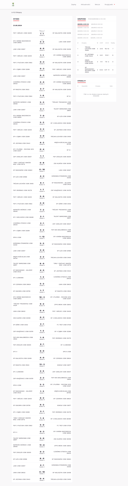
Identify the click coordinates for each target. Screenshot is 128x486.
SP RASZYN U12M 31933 (21, 89)
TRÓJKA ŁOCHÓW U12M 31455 (61, 136)
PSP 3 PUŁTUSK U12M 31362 (22, 62)
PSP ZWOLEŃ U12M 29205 (62, 156)
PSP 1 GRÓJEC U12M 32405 (22, 33)
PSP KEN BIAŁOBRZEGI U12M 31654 (61, 230)
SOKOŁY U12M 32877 (64, 365)
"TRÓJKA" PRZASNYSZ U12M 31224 (61, 103)
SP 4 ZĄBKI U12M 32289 (21, 69)
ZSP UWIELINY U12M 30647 (22, 156)
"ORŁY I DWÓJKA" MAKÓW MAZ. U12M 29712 (22, 163)
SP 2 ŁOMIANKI (18, 277)
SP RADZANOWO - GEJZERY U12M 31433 (61, 183)
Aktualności (85, 4)
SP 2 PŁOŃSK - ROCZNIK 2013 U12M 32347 (23, 150)
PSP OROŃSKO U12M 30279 (22, 190)
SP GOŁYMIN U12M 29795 (21, 291)
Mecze (97, 4)
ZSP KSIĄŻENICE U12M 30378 (61, 190)
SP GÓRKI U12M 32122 (63, 204)
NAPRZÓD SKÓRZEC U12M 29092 (62, 76)
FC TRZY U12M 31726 (64, 325)
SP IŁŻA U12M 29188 (64, 116)
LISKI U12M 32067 (65, 42)
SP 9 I (69, 96)
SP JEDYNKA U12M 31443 (62, 130)
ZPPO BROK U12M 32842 (62, 304)
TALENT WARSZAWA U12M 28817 (62, 109)
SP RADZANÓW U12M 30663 (22, 170)
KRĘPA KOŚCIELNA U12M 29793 (62, 143)
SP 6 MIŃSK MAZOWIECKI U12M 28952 (22, 41)
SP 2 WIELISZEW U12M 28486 (61, 123)
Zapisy (73, 4)
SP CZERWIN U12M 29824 (22, 284)
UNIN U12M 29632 (65, 284)
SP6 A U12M (17, 237)
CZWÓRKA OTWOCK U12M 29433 (21, 82)
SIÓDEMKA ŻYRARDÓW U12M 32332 (61, 176)
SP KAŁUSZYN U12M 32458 (62, 33)
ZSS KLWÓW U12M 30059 (62, 163)
